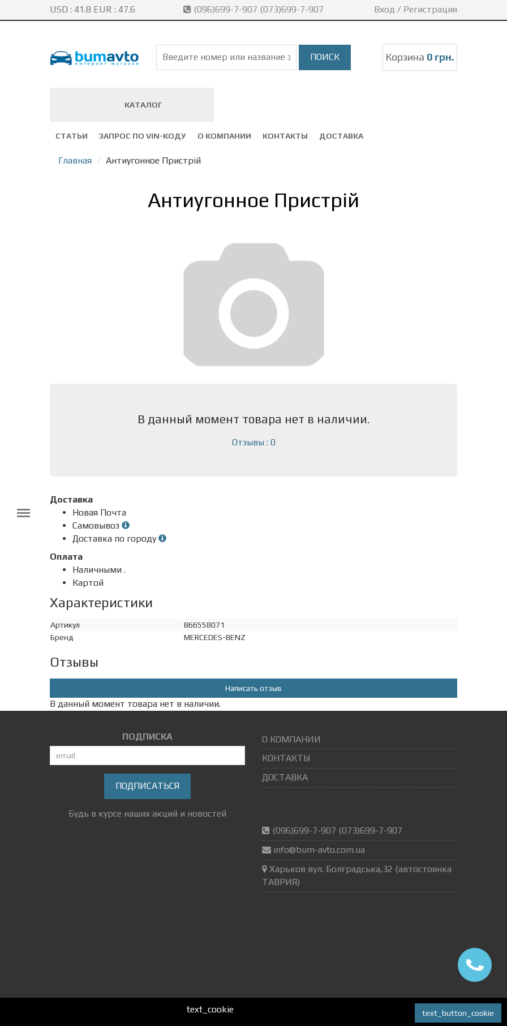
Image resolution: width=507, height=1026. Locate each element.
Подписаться (147, 785)
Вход (384, 9)
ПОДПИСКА (147, 736)
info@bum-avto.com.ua (319, 849)
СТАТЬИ (71, 135)
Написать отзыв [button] (253, 688)
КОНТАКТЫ (285, 135)
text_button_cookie (458, 1013)
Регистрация (430, 9)
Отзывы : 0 (254, 442)
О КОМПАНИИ (224, 135)
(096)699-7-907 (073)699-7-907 (254, 9)
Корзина (419, 57)
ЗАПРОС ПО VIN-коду (142, 135)
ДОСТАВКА (341, 135)
